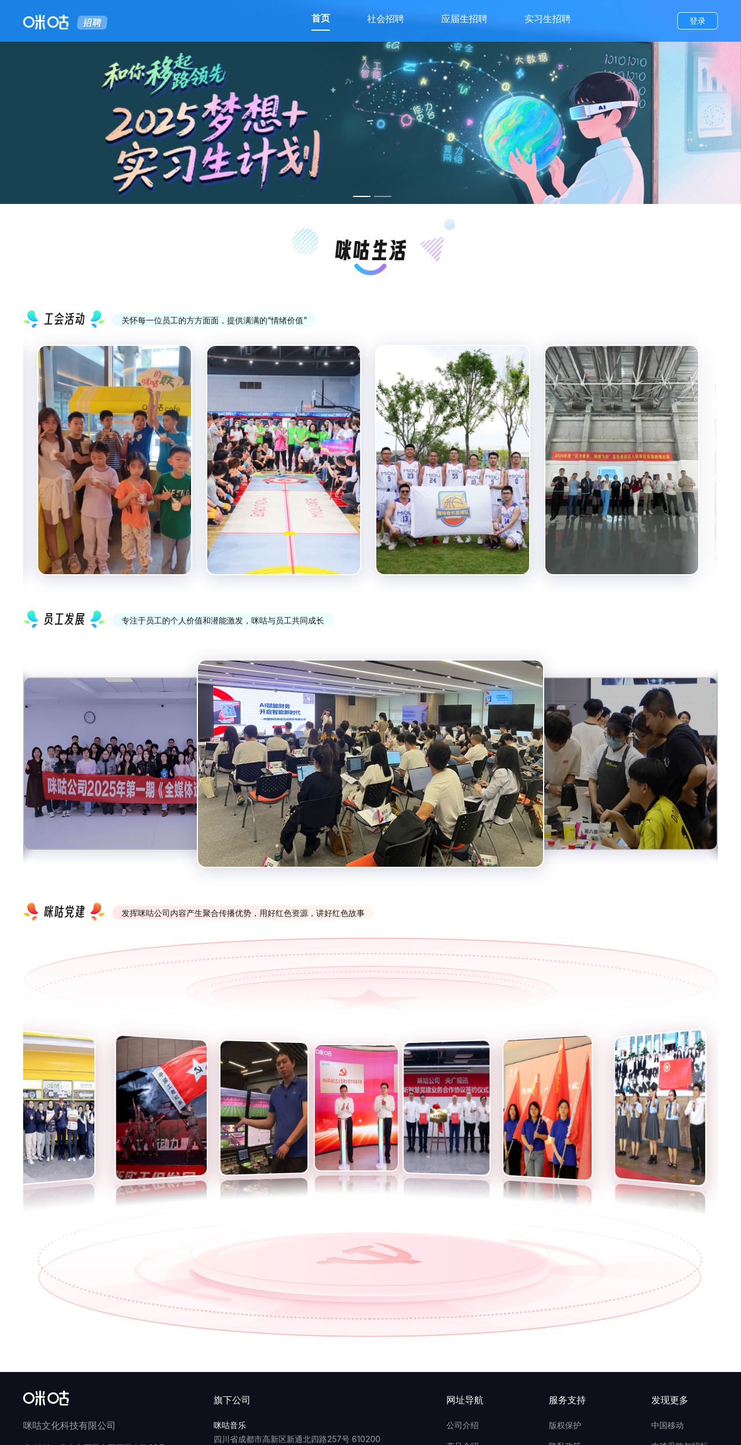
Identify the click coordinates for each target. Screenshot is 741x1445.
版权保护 (565, 1425)
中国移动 (667, 1425)
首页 (320, 18)
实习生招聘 (547, 18)
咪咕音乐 (230, 1425)
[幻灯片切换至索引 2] (382, 196)
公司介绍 (462, 1425)
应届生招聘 (464, 18)
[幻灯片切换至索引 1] (361, 196)
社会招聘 (385, 18)
